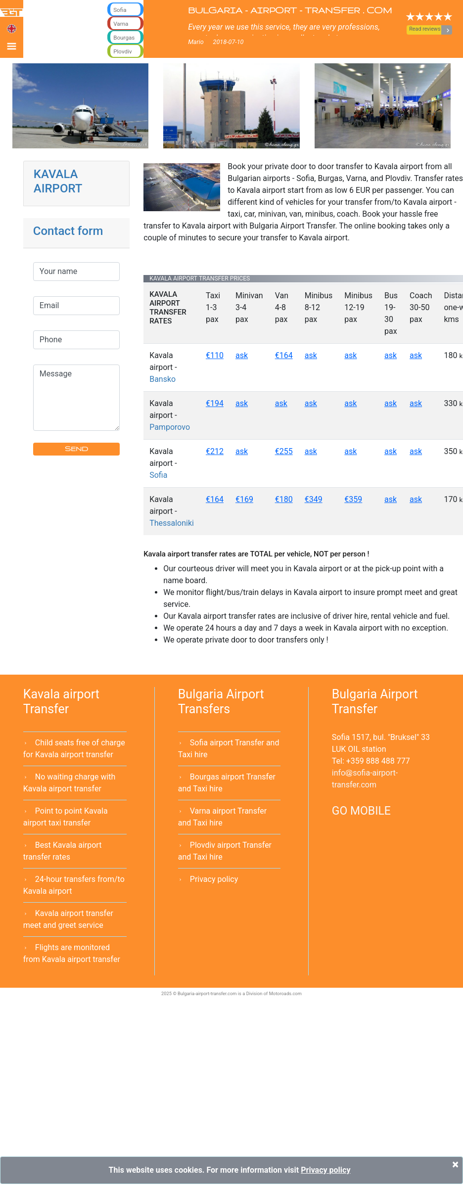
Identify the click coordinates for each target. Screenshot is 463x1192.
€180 (284, 499)
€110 (215, 355)
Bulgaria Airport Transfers (221, 701)
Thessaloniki (171, 523)
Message (76, 398)
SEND (76, 449)
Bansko (162, 379)
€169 (244, 499)
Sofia (158, 475)
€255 (284, 451)
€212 (215, 451)
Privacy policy (214, 879)
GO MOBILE (361, 811)
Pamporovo (169, 427)
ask (241, 355)
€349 (314, 499)
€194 (215, 403)
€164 (284, 355)
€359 (353, 499)
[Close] (455, 1164)
